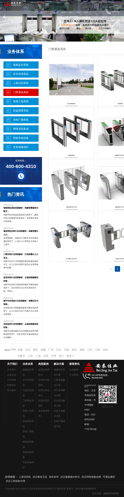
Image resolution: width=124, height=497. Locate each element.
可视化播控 (109, 476)
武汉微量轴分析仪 (70, 476)
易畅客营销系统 (111, 493)
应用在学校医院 (44, 382)
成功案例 (56, 12)
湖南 (82, 349)
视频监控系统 (21, 64)
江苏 (89, 349)
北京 (27, 349)
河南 (66, 349)
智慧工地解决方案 (59, 413)
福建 (43, 349)
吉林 (105, 349)
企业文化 (11, 374)
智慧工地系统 (21, 101)
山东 (30, 355)
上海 (38, 355)
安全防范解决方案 (59, 403)
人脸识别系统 (21, 83)
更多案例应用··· (44, 413)
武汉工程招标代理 (15, 481)
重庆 (35, 349)
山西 (45, 355)
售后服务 (11, 390)
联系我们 (86, 12)
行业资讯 (73, 374)
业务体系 (48, 12)
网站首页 (41, 12)
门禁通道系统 (21, 92)
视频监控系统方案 (59, 372)
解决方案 (63, 12)
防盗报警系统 (21, 110)
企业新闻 (73, 369)
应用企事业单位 (44, 393)
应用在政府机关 (44, 372)
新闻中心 (71, 12)
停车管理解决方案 (59, 393)
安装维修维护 (21, 147)
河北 (58, 349)
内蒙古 (21, 355)
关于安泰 (79, 12)
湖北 (74, 349)
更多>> (71, 355)
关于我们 (11, 369)
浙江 (61, 355)
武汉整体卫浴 (40, 476)
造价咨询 (54, 476)
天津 (53, 355)
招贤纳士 (11, 385)
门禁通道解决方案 (59, 382)
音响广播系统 (21, 119)
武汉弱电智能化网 (91, 476)
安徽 (20, 349)
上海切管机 (25, 476)
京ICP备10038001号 (85, 488)
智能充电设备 (21, 138)
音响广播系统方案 (59, 424)
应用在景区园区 (44, 403)
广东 (51, 349)
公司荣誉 (11, 380)
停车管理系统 (21, 74)
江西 (97, 349)
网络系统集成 (21, 128)
